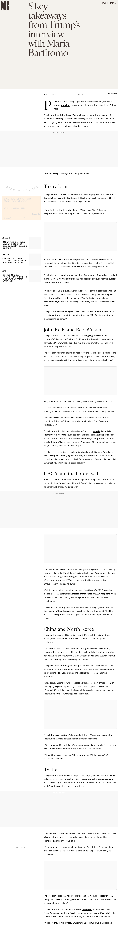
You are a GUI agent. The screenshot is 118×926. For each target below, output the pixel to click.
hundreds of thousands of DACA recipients (90, 594)
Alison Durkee (51, 94)
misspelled (87, 909)
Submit (36, 216)
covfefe (105, 913)
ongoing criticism (93, 336)
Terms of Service (33, 218)
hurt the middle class (96, 259)
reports (96, 431)
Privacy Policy (7, 220)
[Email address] (22, 209)
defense (47, 346)
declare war (65, 782)
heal (73, 913)
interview (65, 105)
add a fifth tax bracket (98, 312)
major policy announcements (99, 779)
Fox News (91, 102)
